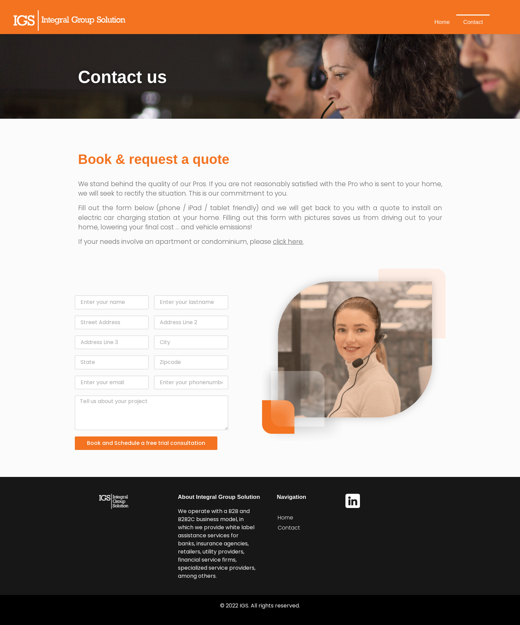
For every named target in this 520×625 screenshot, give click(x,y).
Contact (473, 22)
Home (442, 22)
